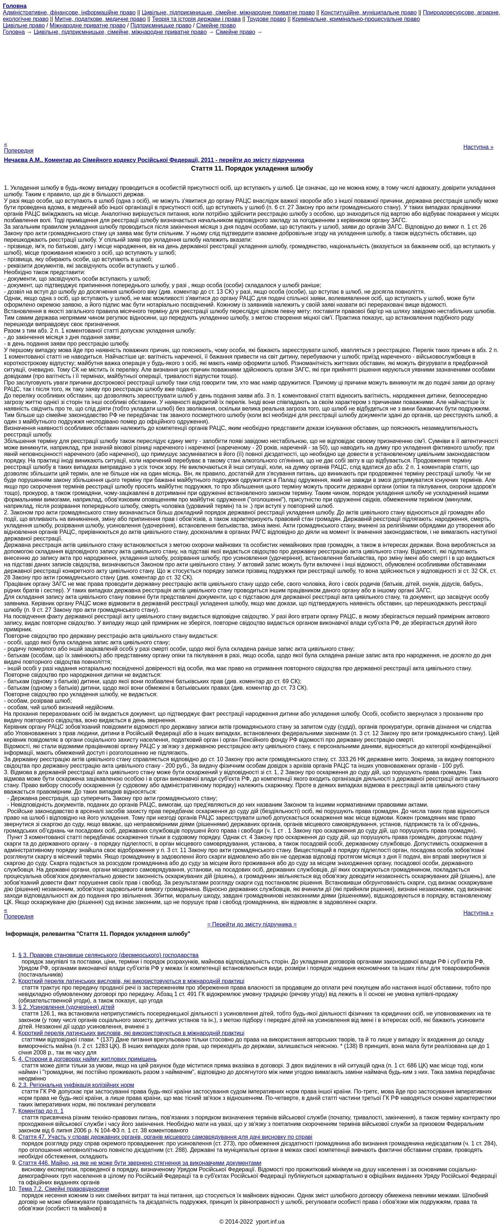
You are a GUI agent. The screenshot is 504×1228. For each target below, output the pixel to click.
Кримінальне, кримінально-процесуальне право (356, 19)
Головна (14, 32)
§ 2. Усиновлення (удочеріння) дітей (66, 1007)
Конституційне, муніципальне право (369, 12)
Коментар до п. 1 (40, 1111)
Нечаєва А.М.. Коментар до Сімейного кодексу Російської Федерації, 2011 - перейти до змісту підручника (154, 160)
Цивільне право (24, 25)
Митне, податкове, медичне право (100, 19)
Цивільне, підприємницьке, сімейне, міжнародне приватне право (228, 12)
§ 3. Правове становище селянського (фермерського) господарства (108, 955)
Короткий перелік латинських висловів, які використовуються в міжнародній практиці (131, 981)
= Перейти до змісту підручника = (252, 924)
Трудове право (266, 19)
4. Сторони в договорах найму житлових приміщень (87, 1059)
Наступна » (478, 147)
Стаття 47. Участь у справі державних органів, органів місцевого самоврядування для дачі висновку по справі (165, 1137)
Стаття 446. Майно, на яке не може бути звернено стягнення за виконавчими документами (139, 1163)
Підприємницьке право (161, 25)
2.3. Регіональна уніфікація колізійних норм (76, 1085)
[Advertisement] (252, 85)
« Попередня (19, 147)
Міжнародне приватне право (88, 25)
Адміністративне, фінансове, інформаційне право (69, 12)
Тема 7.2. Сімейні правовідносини (63, 1189)
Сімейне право (216, 25)
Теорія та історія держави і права (196, 19)
